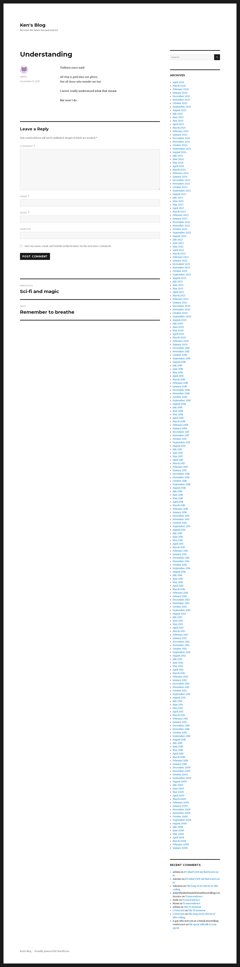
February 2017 (180, 467)
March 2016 (179, 505)
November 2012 (181, 645)
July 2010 (177, 743)
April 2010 (178, 753)
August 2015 (179, 529)
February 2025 (180, 131)
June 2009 (178, 788)
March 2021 (179, 295)
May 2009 (178, 792)
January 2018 (180, 428)
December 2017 (181, 432)
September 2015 (181, 526)
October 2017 (179, 439)
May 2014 (178, 582)
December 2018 (181, 390)
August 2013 (179, 613)
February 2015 (180, 550)
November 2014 (181, 561)
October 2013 (180, 606)
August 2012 (179, 655)
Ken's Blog (33, 25)
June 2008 (178, 830)
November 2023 (181, 183)
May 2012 (178, 666)
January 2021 (180, 302)
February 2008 (181, 844)
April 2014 (178, 585)
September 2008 (182, 820)
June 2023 (178, 201)
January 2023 (180, 218)
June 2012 (178, 662)
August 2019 (179, 362)
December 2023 (181, 180)
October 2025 (180, 103)
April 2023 (178, 208)
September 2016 (181, 484)
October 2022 (180, 229)
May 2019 (178, 372)
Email (25, 212)
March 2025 (179, 127)
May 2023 (178, 204)
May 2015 (178, 540)
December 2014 (181, 557)
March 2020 (179, 337)
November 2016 (181, 477)
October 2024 (180, 145)
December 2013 (181, 599)
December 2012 (181, 641)
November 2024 (181, 141)
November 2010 (181, 729)
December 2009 (181, 767)
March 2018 (179, 421)
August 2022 (179, 236)
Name (24, 196)
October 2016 (180, 481)
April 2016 (178, 501)
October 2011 (179, 690)
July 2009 (178, 785)
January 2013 (180, 638)
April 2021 (178, 292)
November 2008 (181, 813)
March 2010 (179, 757)
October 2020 (180, 313)
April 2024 (178, 166)
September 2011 (181, 694)
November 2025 (181, 99)
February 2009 (181, 802)
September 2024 (182, 148)
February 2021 (180, 299)
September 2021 (182, 274)
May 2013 (178, 624)
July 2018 (177, 407)
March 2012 (179, 673)
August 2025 (179, 110)
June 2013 (178, 620)
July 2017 (177, 449)
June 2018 (178, 411)
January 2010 (180, 764)
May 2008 (178, 834)
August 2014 (179, 571)
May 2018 (178, 414)
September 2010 (181, 736)
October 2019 (180, 355)
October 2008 (180, 816)
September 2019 (181, 358)
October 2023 (180, 187)
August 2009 (179, 781)
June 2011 (178, 704)
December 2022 (181, 222)
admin (23, 76)
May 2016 (178, 498)
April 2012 (178, 669)
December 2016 (181, 474)
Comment (27, 146)
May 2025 (178, 120)
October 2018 (180, 397)
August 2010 (179, 739)
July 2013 (177, 617)
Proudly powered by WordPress (51, 951)
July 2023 (178, 197)
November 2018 (181, 393)
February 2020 (181, 341)
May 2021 (178, 288)
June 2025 (178, 117)
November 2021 (181, 267)
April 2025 (178, 124)
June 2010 (178, 746)
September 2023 (182, 190)
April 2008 (178, 837)
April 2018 (178, 418)
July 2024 (178, 155)
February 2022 (181, 257)
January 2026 (180, 92)
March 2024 (179, 169)
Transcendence (194, 896)
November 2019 (181, 351)
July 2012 (177, 659)
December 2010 (181, 725)
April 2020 (178, 334)
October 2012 (180, 648)
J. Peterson (178, 910)
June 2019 (178, 369)
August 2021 (179, 278)
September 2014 (181, 568)
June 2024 (178, 159)
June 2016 (178, 494)
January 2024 (180, 176)
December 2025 (181, 96)
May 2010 (178, 750)
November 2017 (181, 435)
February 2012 (180, 676)
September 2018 (181, 400)
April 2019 (178, 376)
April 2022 (178, 250)
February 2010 (180, 760)
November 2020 (181, 309)
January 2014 (180, 596)
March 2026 (179, 85)
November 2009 (181, 771)
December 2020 (181, 306)
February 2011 (180, 718)
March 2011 (179, 715)
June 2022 (178, 243)
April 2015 (178, 543)
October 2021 (180, 271)
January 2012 (180, 680)
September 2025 (182, 106)
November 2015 (181, 519)
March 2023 (179, 211)
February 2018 (180, 425)
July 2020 (178, 323)
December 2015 (181, 515)
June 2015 (178, 536)
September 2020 (182, 316)
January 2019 (180, 386)
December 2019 (181, 348)
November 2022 (181, 225)
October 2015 (180, 522)
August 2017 (179, 446)
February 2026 (181, 89)
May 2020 (178, 330)
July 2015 (177, 533)
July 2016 (177, 491)
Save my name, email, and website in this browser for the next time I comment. (67, 246)
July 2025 (178, 113)
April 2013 (178, 627)
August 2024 (179, 152)
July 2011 (177, 701)
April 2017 (178, 460)
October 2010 (180, 732)
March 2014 (179, 589)
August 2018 (179, 404)
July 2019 (177, 365)
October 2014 (180, 564)
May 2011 (178, 708)
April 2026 (178, 82)
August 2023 (179, 194)
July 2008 (178, 827)
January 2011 (179, 722)
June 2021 (178, 285)
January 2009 (180, 806)
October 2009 (180, 774)
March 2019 (179, 379)
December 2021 (181, 264)
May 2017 (178, 456)
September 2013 (181, 610)
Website (25, 229)
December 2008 (181, 809)
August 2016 (179, 487)
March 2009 (179, 799)
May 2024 (178, 162)
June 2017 (178, 453)
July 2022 (178, 239)
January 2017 (179, 470)
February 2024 (181, 173)
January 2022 (180, 260)
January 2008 (180, 848)
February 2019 (180, 383)
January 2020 (180, 344)
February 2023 (181, 215)
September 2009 (182, 778)
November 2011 (181, 687)
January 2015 (180, 554)
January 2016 (180, 512)
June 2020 (178, 327)
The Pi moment (192, 907)
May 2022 (178, 246)
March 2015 (179, 547)
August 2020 (179, 320)
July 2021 (177, 281)
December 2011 (181, 683)
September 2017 (181, 442)
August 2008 (179, 823)
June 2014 (178, 578)
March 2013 (179, 631)
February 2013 (180, 634)
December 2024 (181, 138)
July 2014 (177, 575)
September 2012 (181, 652)
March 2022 (179, 253)
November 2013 (181, 603)
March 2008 (179, 841)
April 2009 (178, 795)
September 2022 (182, 232)
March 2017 (179, 463)
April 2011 (178, 711)
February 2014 (180, 592)
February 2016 (180, 508)
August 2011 (179, 697)
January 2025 (180, 134)
